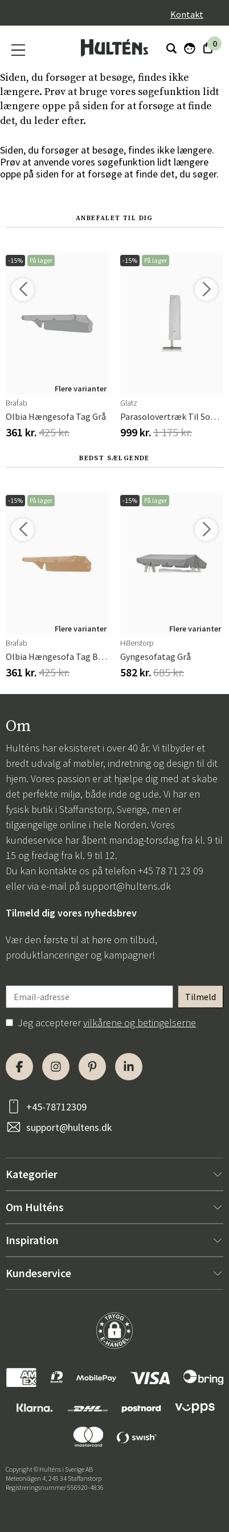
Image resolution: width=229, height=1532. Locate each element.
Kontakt (186, 14)
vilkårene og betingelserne (139, 1022)
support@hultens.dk (126, 886)
